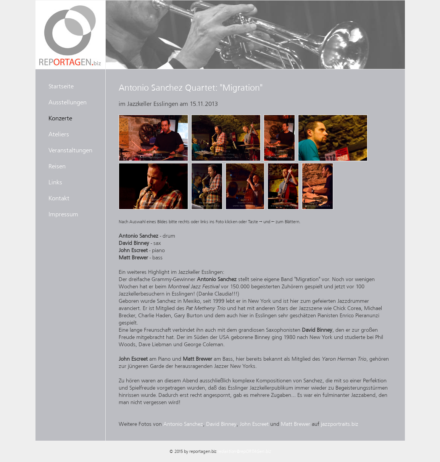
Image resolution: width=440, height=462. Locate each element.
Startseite (61, 86)
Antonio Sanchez (183, 423)
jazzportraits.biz (339, 423)
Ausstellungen (67, 102)
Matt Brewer (295, 423)
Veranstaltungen (70, 150)
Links (55, 182)
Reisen (57, 166)
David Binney (221, 423)
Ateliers (58, 134)
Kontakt (58, 198)
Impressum (63, 214)
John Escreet (254, 423)
